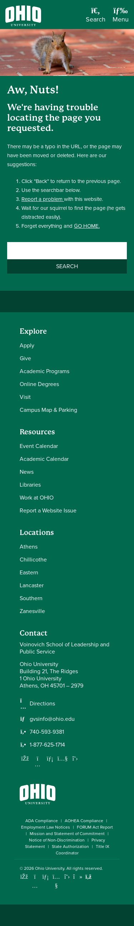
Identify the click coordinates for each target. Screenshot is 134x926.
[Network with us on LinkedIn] (50, 758)
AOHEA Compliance (84, 821)
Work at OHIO (37, 497)
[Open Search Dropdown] (95, 17)
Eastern (29, 572)
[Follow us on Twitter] (75, 758)
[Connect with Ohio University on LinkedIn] (45, 876)
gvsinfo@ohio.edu (52, 719)
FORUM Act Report (95, 827)
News (27, 472)
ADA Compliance (41, 821)
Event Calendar (39, 446)
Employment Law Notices (45, 827)
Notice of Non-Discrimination (57, 840)
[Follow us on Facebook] (25, 758)
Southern (31, 598)
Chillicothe (33, 559)
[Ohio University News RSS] (88, 876)
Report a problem (42, 199)
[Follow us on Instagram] (37, 764)
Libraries (30, 485)
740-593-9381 (47, 732)
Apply (27, 345)
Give (25, 358)
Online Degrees (39, 384)
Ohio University (49, 868)
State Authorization (70, 846)
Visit (25, 397)
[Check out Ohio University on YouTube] (56, 881)
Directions (42, 703)
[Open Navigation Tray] (121, 17)
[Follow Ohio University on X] (67, 876)
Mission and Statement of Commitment (67, 833)
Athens (29, 546)
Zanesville (32, 611)
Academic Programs (44, 371)
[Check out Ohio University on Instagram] (34, 885)
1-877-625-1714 (47, 744)
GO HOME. (87, 226)
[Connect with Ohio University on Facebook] (24, 876)
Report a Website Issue (48, 510)
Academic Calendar (44, 459)
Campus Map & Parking (48, 410)
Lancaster (32, 585)
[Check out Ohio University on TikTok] (77, 876)
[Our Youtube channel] (62, 758)
